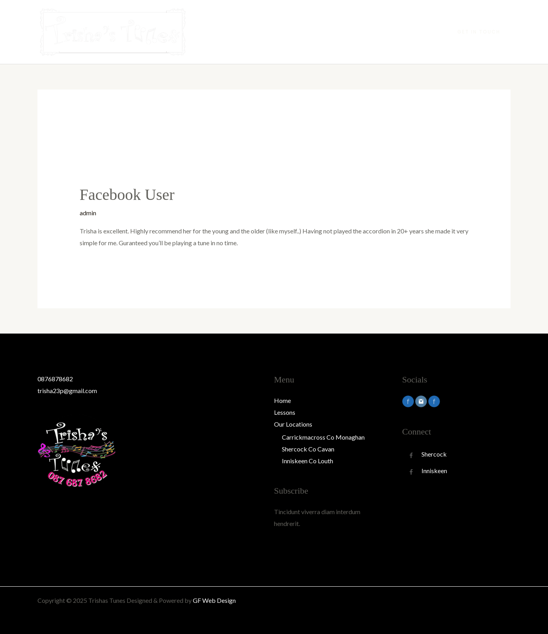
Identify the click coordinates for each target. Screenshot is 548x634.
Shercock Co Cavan (308, 449)
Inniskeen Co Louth (307, 460)
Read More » (97, 262)
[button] (479, 32)
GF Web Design (214, 600)
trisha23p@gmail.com (67, 390)
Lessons (363, 31)
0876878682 (55, 378)
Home (331, 31)
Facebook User (127, 194)
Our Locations (406, 31)
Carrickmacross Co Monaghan (323, 437)
